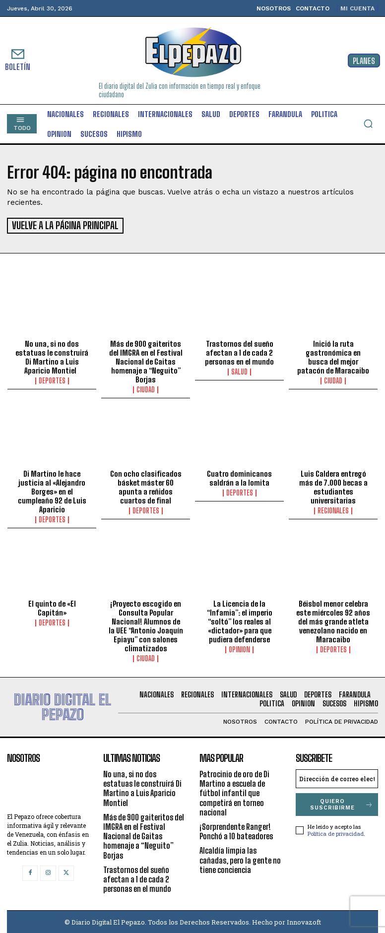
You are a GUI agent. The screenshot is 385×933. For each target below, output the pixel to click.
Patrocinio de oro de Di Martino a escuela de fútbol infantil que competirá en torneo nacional (234, 791)
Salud (239, 370)
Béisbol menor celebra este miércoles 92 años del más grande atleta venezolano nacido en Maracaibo (333, 620)
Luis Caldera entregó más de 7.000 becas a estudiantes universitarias (333, 485)
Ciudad (145, 387)
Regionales (333, 509)
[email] (337, 777)
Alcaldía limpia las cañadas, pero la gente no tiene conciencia (240, 858)
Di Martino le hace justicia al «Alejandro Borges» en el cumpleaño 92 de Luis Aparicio (52, 490)
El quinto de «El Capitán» (52, 607)
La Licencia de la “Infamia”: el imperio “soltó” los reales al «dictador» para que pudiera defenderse (239, 620)
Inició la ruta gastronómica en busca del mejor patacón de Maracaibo (333, 355)
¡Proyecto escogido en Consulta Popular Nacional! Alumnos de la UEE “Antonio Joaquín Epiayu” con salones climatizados (146, 624)
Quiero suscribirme (342, 803)
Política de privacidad (336, 831)
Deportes (52, 378)
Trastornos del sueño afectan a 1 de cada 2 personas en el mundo (239, 350)
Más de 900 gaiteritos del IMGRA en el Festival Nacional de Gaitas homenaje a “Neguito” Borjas (146, 359)
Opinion (239, 648)
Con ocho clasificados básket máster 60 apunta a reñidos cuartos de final (146, 485)
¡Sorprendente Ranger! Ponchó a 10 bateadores (236, 829)
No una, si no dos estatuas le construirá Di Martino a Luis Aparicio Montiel (51, 355)
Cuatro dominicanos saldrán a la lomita (239, 477)
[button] (368, 123)
